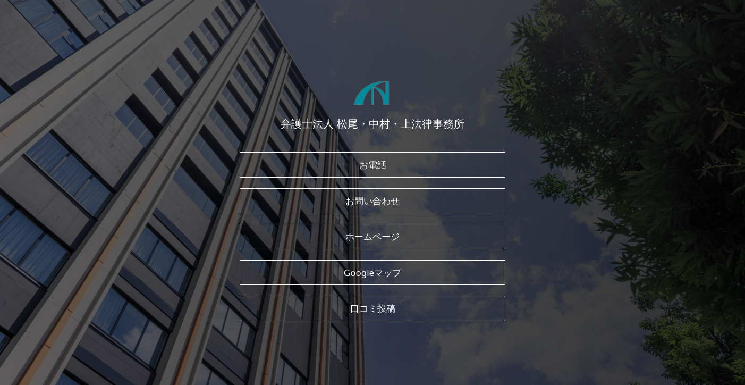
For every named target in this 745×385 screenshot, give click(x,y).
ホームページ (372, 236)
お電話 (372, 164)
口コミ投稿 (372, 308)
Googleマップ (372, 272)
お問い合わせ (372, 201)
